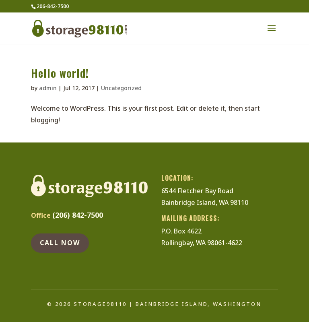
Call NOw (60, 242)
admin (48, 88)
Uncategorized (121, 88)
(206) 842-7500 (77, 215)
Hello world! (60, 73)
